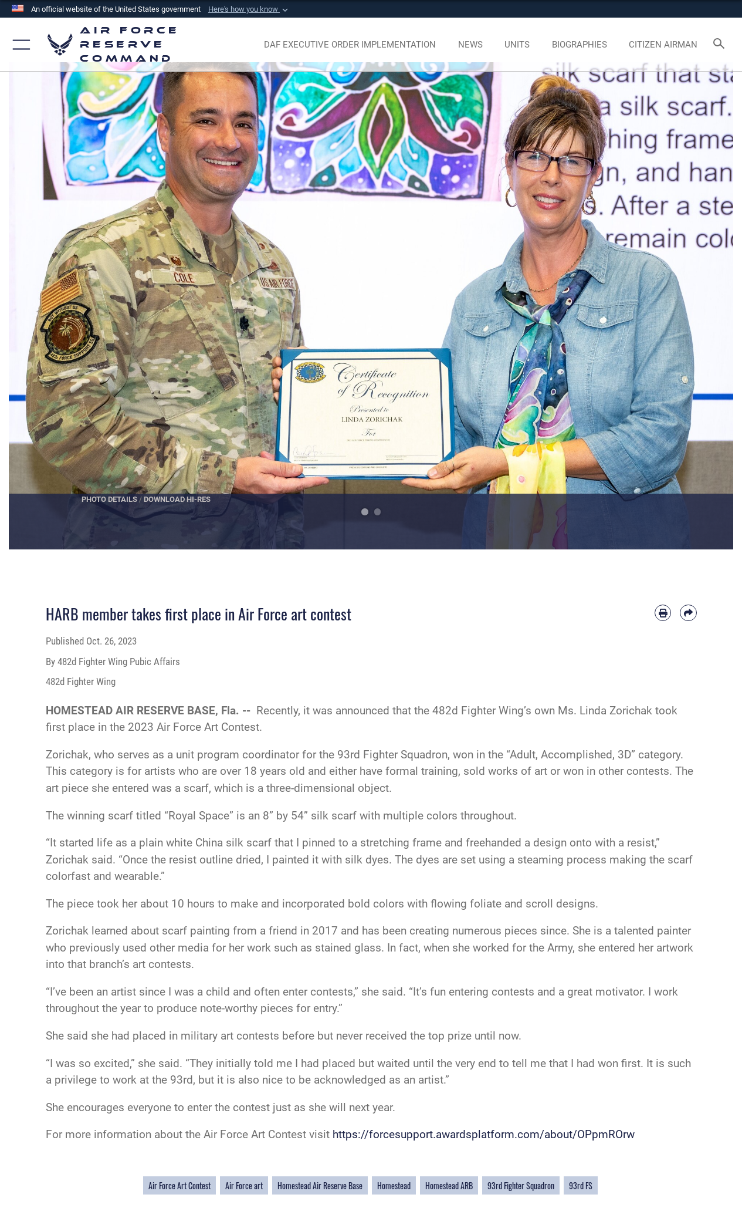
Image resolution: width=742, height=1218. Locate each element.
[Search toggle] (721, 44)
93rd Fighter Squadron (520, 1185)
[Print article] (663, 613)
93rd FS (580, 1185)
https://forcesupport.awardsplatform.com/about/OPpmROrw (484, 1134)
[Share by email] (688, 613)
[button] (249, 9)
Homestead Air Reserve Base (319, 1185)
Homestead (394, 1185)
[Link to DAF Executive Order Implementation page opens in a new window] (350, 45)
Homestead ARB (449, 1185)
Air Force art (244, 1185)
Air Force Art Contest (179, 1185)
